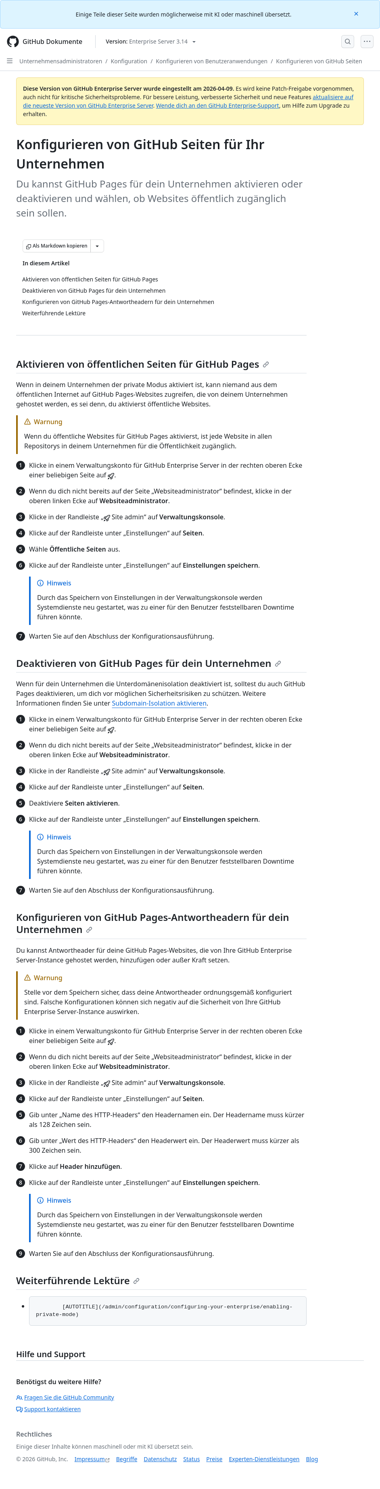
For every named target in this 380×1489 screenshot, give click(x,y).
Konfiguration (129, 61)
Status (191, 1459)
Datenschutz (160, 1459)
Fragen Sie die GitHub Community (65, 1397)
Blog (312, 1459)
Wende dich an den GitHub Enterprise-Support (217, 105)
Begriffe (127, 1459)
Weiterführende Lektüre (78, 1280)
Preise (214, 1459)
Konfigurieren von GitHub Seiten (319, 61)
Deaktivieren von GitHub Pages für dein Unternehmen (148, 663)
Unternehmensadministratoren (60, 61)
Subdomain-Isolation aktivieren (159, 703)
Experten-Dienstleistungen (264, 1459)
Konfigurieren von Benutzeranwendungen (211, 61)
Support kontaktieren (48, 1409)
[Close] (357, 13)
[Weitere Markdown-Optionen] (97, 245)
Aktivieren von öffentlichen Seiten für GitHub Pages (142, 364)
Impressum (90, 1459)
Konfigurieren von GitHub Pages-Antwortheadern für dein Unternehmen (152, 923)
